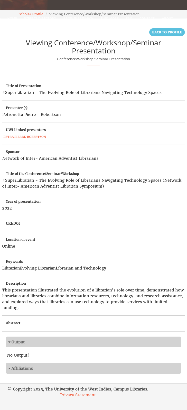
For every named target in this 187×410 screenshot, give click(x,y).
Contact (147, 18)
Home (12, 18)
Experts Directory (40, 18)
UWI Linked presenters (26, 130)
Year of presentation (23, 201)
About (167, 18)
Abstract (13, 323)
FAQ (129, 18)
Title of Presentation (23, 86)
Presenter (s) (17, 108)
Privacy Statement (78, 394)
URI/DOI (13, 223)
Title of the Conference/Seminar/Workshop (42, 173)
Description (16, 283)
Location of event (20, 239)
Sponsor (13, 152)
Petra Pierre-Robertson (24, 137)
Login (12, 30)
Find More (110, 18)
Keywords (14, 261)
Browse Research (78, 18)
